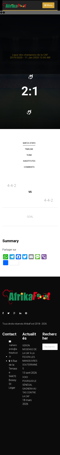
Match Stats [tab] (29, 143)
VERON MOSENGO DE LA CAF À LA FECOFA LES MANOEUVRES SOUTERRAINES (29, 357)
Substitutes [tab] (29, 161)
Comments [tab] (29, 167)
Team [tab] (29, 155)
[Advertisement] (30, 42)
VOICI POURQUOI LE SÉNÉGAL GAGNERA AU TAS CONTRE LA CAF (29, 387)
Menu (48, 5)
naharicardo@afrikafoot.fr (13, 349)
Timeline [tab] (29, 149)
